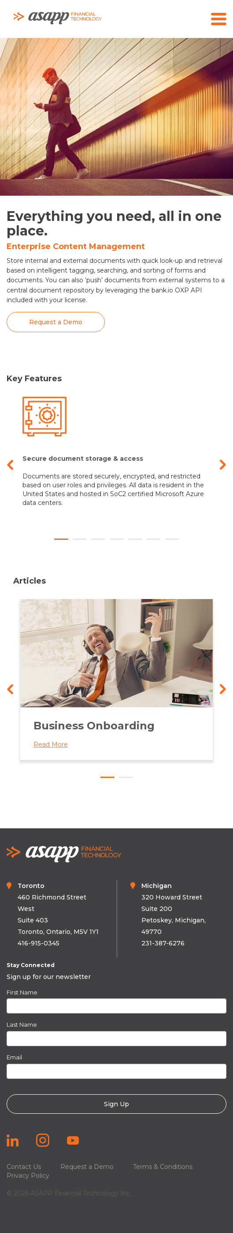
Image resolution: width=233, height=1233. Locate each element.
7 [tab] (172, 539)
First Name (22, 992)
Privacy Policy (28, 1176)
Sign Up (116, 1104)
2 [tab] (80, 539)
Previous (10, 464)
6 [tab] (154, 539)
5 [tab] (135, 539)
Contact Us (24, 1167)
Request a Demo (87, 1167)
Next (223, 464)
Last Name (22, 1024)
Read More (58, 744)
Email (14, 1057)
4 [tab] (117, 539)
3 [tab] (98, 539)
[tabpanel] (116, 460)
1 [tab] (61, 539)
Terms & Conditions (162, 1167)
